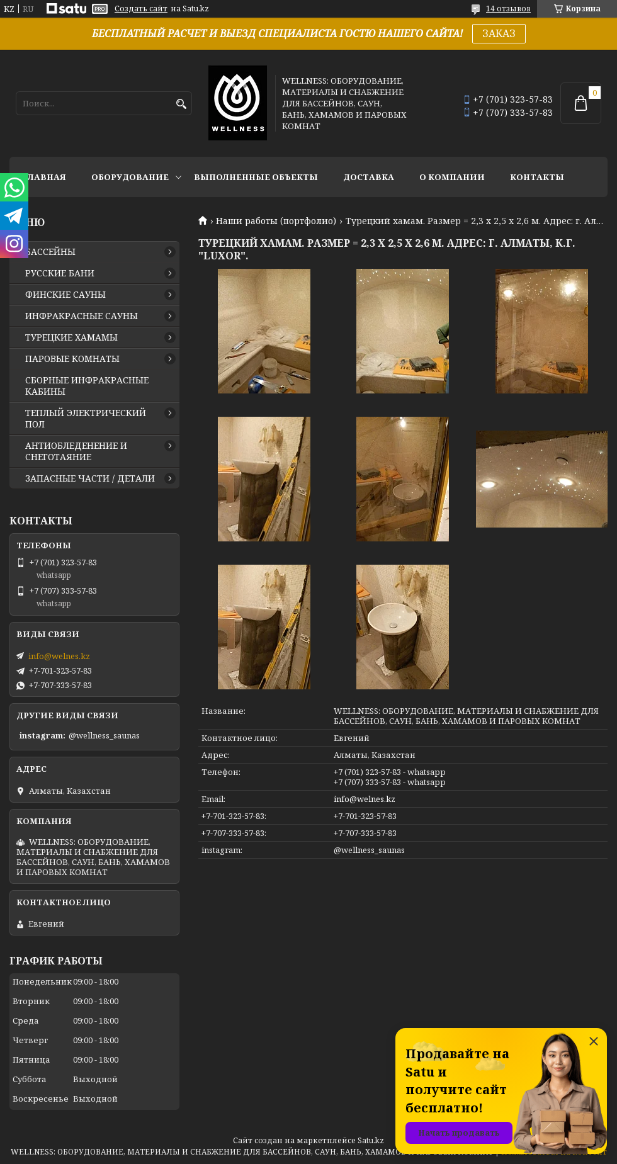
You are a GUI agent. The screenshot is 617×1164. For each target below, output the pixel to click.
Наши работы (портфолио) (276, 221)
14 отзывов (508, 8)
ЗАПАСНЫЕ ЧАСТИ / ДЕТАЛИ (90, 478)
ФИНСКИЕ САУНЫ (65, 294)
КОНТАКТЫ (537, 177)
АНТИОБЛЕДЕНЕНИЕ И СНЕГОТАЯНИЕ (76, 451)
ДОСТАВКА (368, 177)
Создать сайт (141, 8)
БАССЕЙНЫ (50, 251)
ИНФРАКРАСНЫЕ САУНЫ (81, 316)
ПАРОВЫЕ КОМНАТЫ (72, 358)
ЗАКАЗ (499, 33)
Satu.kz (371, 1140)
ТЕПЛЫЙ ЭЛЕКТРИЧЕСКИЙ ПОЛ (85, 418)
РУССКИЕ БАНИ (59, 273)
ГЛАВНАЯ (44, 177)
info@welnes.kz (364, 799)
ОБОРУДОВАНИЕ (130, 177)
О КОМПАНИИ (452, 177)
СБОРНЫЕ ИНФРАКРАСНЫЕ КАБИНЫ (87, 386)
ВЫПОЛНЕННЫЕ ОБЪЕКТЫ (256, 177)
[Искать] (181, 104)
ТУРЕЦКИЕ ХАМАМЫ (71, 337)
